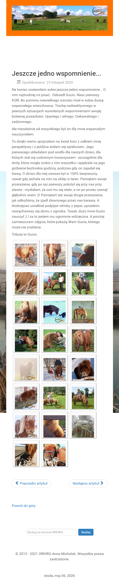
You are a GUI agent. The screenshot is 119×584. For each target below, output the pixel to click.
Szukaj (86, 532)
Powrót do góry (24, 506)
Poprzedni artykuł (31, 483)
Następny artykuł (88, 483)
